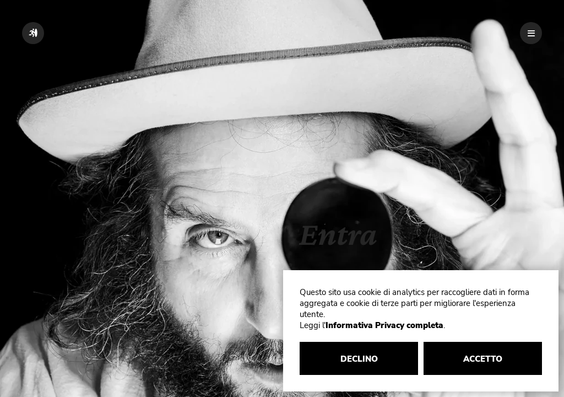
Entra (338, 233)
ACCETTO (482, 358)
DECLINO (359, 358)
